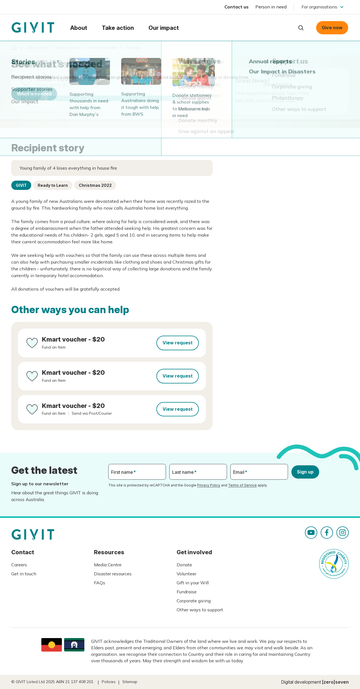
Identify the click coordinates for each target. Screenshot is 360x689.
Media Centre (108, 564)
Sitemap (129, 681)
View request (178, 342)
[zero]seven (335, 682)
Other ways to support (200, 609)
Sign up (305, 472)
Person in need (271, 7)
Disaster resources (113, 573)
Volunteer (186, 573)
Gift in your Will (193, 582)
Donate (184, 564)
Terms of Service (242, 485)
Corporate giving (194, 600)
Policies (109, 681)
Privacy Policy (208, 485)
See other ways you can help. (265, 100)
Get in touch (23, 573)
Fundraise (187, 591)
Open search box (301, 27)
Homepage (33, 27)
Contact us (236, 7)
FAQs (99, 582)
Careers (19, 564)
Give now (332, 27)
